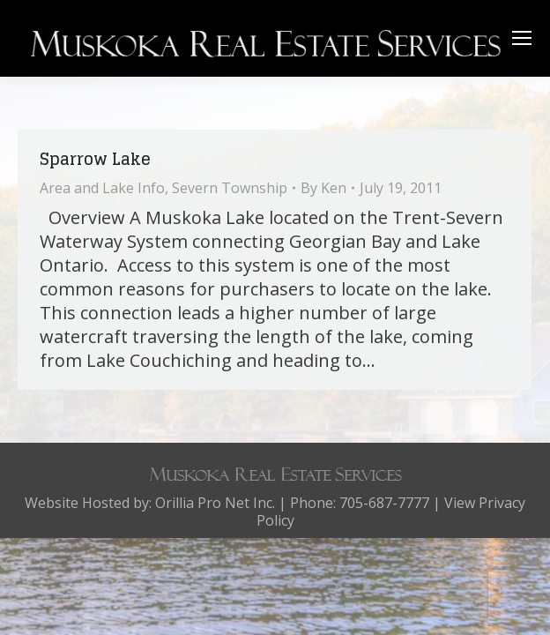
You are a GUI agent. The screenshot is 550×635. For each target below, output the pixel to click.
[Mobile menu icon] (521, 38)
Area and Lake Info (102, 188)
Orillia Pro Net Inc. (215, 502)
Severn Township (229, 188)
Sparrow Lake (95, 159)
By (323, 188)
